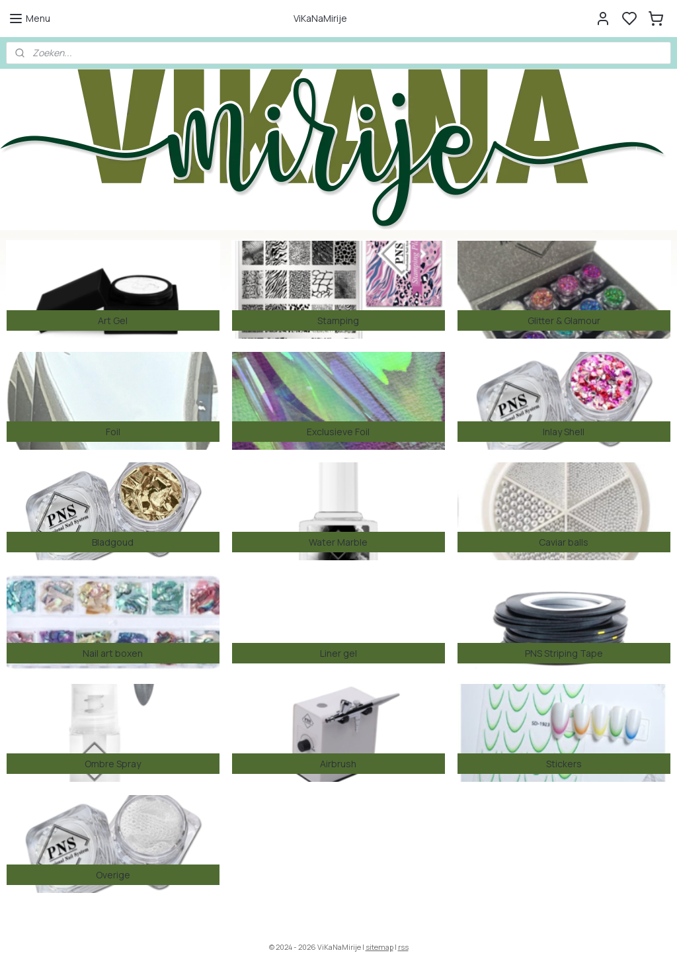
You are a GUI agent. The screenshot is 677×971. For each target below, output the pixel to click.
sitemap (379, 947)
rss (403, 947)
